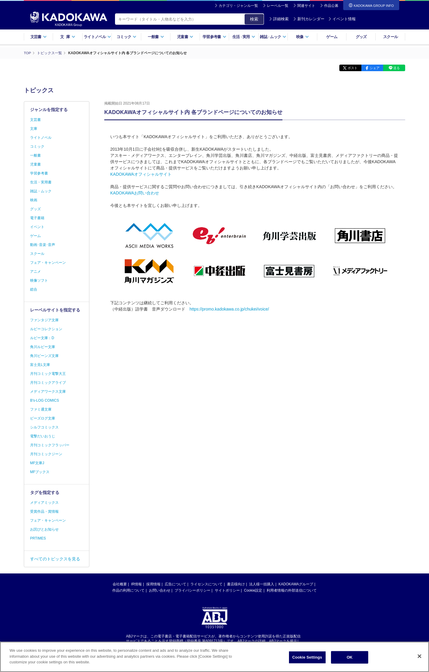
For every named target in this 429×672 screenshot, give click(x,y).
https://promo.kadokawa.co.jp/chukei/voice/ (229, 309)
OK (350, 659)
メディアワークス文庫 (48, 391)
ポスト (350, 68)
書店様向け (236, 584)
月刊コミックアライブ (48, 383)
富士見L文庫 (40, 365)
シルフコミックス (44, 427)
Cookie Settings (307, 659)
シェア (373, 68)
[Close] (419, 658)
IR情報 (136, 584)
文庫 (33, 129)
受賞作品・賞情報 (44, 511)
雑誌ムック (273, 37)
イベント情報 (342, 19)
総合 (33, 289)
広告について (175, 584)
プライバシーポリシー (192, 590)
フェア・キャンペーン (48, 263)
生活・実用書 (41, 182)
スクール (390, 37)
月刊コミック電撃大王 (48, 374)
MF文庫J (37, 463)
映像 (302, 37)
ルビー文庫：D (42, 338)
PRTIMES (38, 538)
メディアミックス (44, 503)
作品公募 (331, 6)
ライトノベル (97, 37)
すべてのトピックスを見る (55, 558)
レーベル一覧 (277, 6)
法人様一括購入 (261, 584)
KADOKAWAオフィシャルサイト (141, 174)
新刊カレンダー (308, 19)
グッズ (361, 37)
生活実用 (243, 37)
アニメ (35, 271)
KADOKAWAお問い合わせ (134, 193)
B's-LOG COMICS (44, 400)
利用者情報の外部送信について (292, 590)
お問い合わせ (159, 590)
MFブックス (39, 472)
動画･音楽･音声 (42, 245)
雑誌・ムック (41, 191)
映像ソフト (39, 280)
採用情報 (153, 584)
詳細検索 (279, 19)
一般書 (156, 37)
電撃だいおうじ (42, 436)
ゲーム (331, 37)
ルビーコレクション (46, 329)
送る (396, 68)
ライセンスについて (206, 584)
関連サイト (306, 6)
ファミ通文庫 (41, 409)
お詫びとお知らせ (44, 529)
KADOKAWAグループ (296, 584)
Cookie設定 (253, 590)
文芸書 (38, 37)
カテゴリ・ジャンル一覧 (238, 6)
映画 (33, 200)
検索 (254, 19)
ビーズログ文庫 (42, 418)
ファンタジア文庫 (44, 320)
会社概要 (120, 584)
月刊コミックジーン (46, 454)
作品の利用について (128, 590)
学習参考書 (214, 37)
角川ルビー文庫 (42, 347)
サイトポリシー (227, 590)
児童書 (185, 37)
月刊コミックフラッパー (49, 445)
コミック (126, 37)
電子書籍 (37, 218)
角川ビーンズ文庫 (44, 356)
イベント (37, 227)
